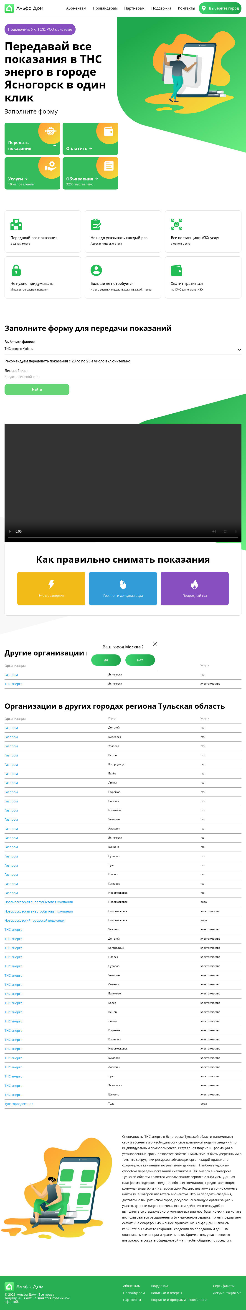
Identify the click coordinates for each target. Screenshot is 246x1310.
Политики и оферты (166, 1293)
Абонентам (76, 8)
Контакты (186, 8)
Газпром (11, 675)
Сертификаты (223, 1286)
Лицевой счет (16, 371)
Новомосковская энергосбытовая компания (39, 902)
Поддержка (161, 8)
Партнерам (134, 8)
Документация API (227, 1293)
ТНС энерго (13, 684)
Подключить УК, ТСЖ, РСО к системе (40, 29)
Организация (15, 666)
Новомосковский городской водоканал (35, 920)
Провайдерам (105, 8)
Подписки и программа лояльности (179, 1299)
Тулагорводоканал (19, 1104)
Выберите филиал (20, 342)
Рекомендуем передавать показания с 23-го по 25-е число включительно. (68, 361)
